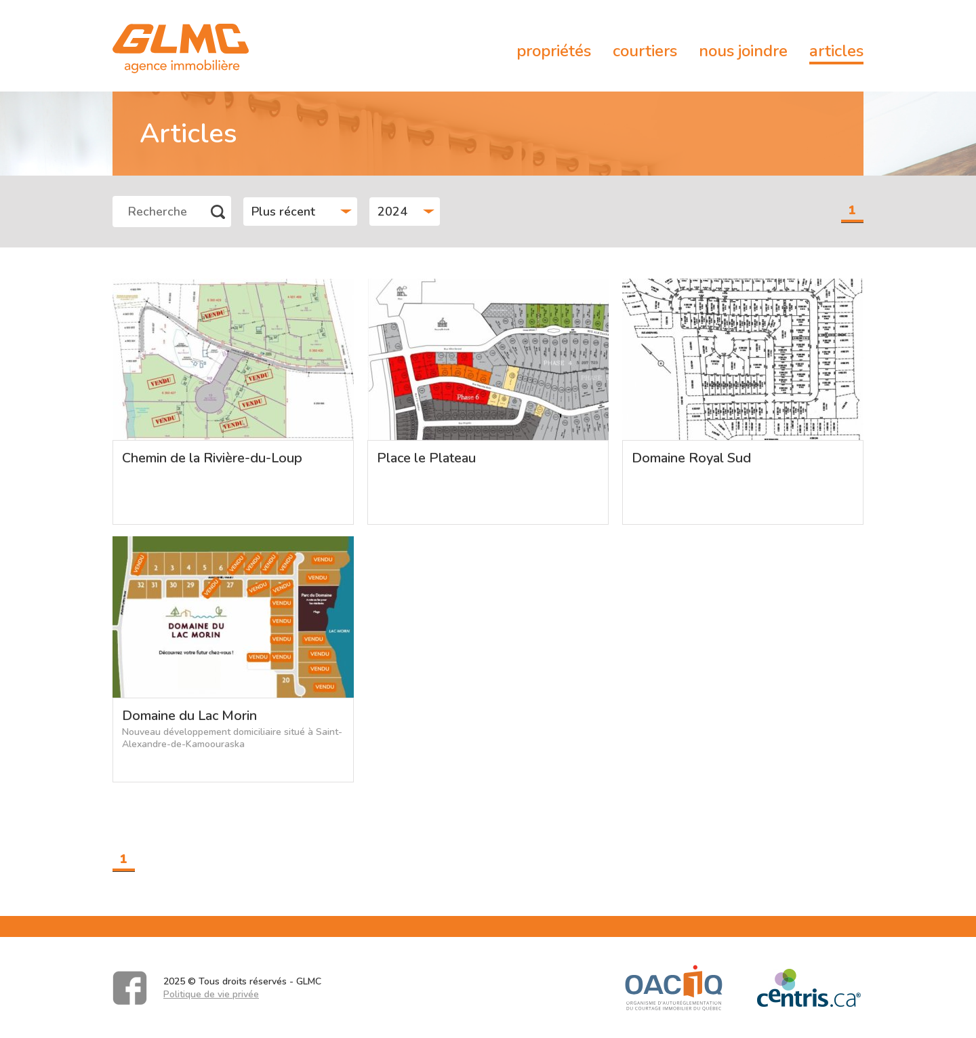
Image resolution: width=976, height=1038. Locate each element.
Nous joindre (743, 51)
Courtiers (645, 51)
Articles (836, 51)
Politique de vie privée (211, 994)
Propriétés (553, 51)
